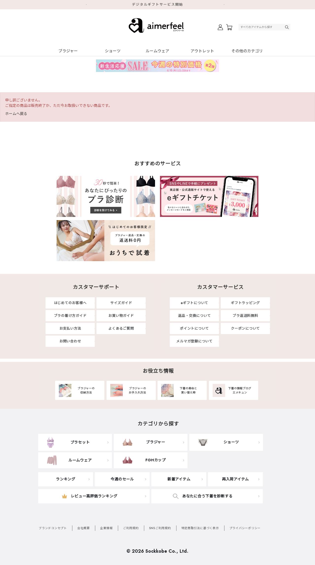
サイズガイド (121, 302)
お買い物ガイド (121, 315)
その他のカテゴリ (247, 51)
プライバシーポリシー (245, 528)
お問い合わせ (70, 341)
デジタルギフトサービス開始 (157, 4)
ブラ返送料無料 (245, 315)
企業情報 (106, 528)
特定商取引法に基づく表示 (200, 528)
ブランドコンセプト (53, 528)
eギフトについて (194, 302)
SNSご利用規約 (160, 528)
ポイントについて (194, 328)
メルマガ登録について (194, 341)
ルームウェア (157, 51)
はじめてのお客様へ (70, 302)
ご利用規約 (131, 528)
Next (226, 4)
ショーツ (113, 51)
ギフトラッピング (245, 302)
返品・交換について (194, 315)
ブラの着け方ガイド (70, 315)
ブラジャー (68, 51)
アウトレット (202, 51)
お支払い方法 (70, 328)
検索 (287, 27)
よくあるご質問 (121, 328)
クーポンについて (245, 328)
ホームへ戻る (16, 113)
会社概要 (83, 528)
